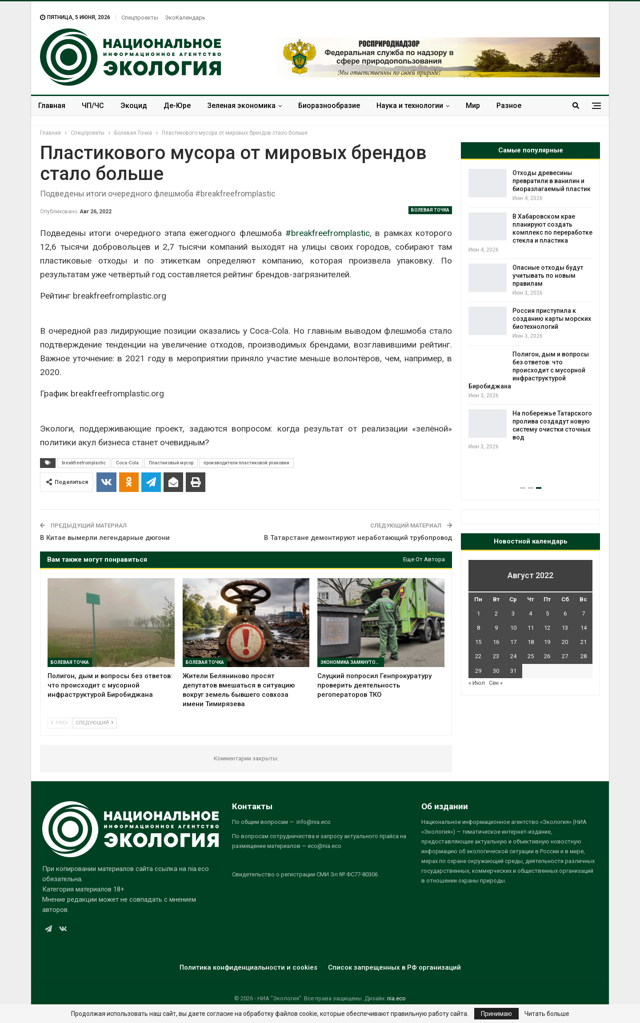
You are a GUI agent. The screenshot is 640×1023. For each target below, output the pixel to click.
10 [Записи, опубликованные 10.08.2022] (513, 627)
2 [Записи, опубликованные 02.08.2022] (496, 613)
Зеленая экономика (241, 105)
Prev (59, 723)
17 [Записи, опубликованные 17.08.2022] (513, 642)
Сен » (496, 682)
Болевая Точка (430, 210)
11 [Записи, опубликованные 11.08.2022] (531, 627)
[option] (530, 326)
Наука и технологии (409, 105)
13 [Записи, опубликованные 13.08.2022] (565, 627)
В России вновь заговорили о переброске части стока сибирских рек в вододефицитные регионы (529, 248)
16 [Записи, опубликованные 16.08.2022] (496, 642)
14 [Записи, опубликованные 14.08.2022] (583, 627)
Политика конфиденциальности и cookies (248, 967)
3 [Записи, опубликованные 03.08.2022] (513, 613)
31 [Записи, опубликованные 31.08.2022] (513, 670)
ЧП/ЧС (93, 105)
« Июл (476, 682)
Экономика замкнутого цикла (352, 662)
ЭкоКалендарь (185, 17)
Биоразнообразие (329, 105)
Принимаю (496, 1013)
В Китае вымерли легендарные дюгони (105, 538)
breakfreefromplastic (84, 462)
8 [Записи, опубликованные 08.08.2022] (478, 627)
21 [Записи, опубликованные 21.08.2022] (583, 642)
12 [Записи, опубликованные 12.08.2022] (547, 627)
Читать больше (546, 1014)
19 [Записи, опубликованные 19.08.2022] (547, 642)
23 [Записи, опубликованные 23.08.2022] (496, 656)
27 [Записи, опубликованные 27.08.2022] (565, 656)
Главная (51, 105)
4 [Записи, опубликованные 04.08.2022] (530, 613)
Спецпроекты (139, 17)
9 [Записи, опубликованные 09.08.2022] (496, 627)
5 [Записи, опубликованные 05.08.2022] (547, 613)
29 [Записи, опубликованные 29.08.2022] (478, 670)
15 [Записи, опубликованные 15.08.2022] (478, 642)
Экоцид (133, 105)
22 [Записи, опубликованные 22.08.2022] (478, 656)
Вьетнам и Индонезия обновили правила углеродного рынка (545, 402)
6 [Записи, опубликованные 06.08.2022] (565, 613)
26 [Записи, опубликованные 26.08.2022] (547, 656)
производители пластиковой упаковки (246, 462)
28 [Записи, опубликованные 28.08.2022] (583, 656)
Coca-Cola (127, 462)
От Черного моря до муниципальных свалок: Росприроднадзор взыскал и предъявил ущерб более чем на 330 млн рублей (527, 188)
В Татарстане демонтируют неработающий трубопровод (358, 538)
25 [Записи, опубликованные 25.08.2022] (531, 656)
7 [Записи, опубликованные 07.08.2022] (583, 613)
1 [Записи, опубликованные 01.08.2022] (478, 613)
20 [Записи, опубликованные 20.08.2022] (565, 642)
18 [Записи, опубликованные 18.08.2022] (531, 642)
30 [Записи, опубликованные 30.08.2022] (496, 670)
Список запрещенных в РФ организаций (394, 967)
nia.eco (396, 998)
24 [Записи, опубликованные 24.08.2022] (513, 656)
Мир (473, 105)
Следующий (95, 723)
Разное (508, 105)
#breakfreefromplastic (327, 233)
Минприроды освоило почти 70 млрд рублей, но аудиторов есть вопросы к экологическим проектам (529, 453)
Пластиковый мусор (171, 462)
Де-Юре (177, 105)
